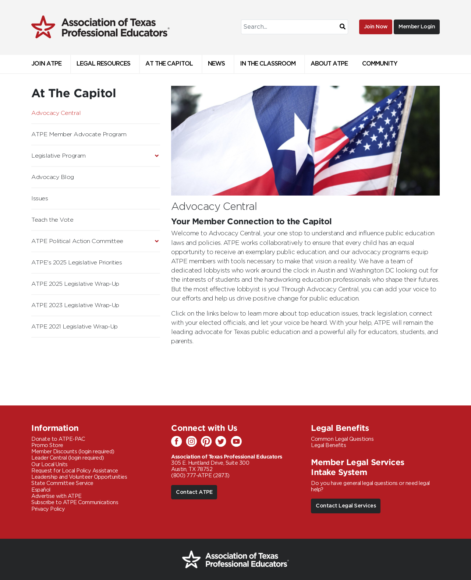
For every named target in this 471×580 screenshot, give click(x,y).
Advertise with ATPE (56, 496)
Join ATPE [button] (46, 64)
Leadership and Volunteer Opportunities (79, 477)
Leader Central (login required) (67, 458)
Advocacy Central (56, 113)
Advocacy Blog (52, 177)
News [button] (216, 64)
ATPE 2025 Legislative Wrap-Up (75, 284)
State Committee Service (62, 483)
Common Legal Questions (342, 439)
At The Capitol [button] (169, 64)
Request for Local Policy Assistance (74, 471)
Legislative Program (58, 156)
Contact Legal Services (346, 505)
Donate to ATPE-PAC (58, 439)
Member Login (417, 26)
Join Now (375, 26)
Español (40, 490)
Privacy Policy (48, 509)
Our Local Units (49, 464)
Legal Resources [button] (103, 64)
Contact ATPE (194, 492)
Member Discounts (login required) (72, 451)
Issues (39, 198)
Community (379, 64)
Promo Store (47, 445)
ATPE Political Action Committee (77, 241)
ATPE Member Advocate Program (78, 134)
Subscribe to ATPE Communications (74, 502)
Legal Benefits (328, 445)
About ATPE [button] (329, 64)
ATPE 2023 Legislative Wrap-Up (75, 305)
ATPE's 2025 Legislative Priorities (76, 263)
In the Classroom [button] (267, 64)
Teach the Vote (52, 220)
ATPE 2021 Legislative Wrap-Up (74, 327)
